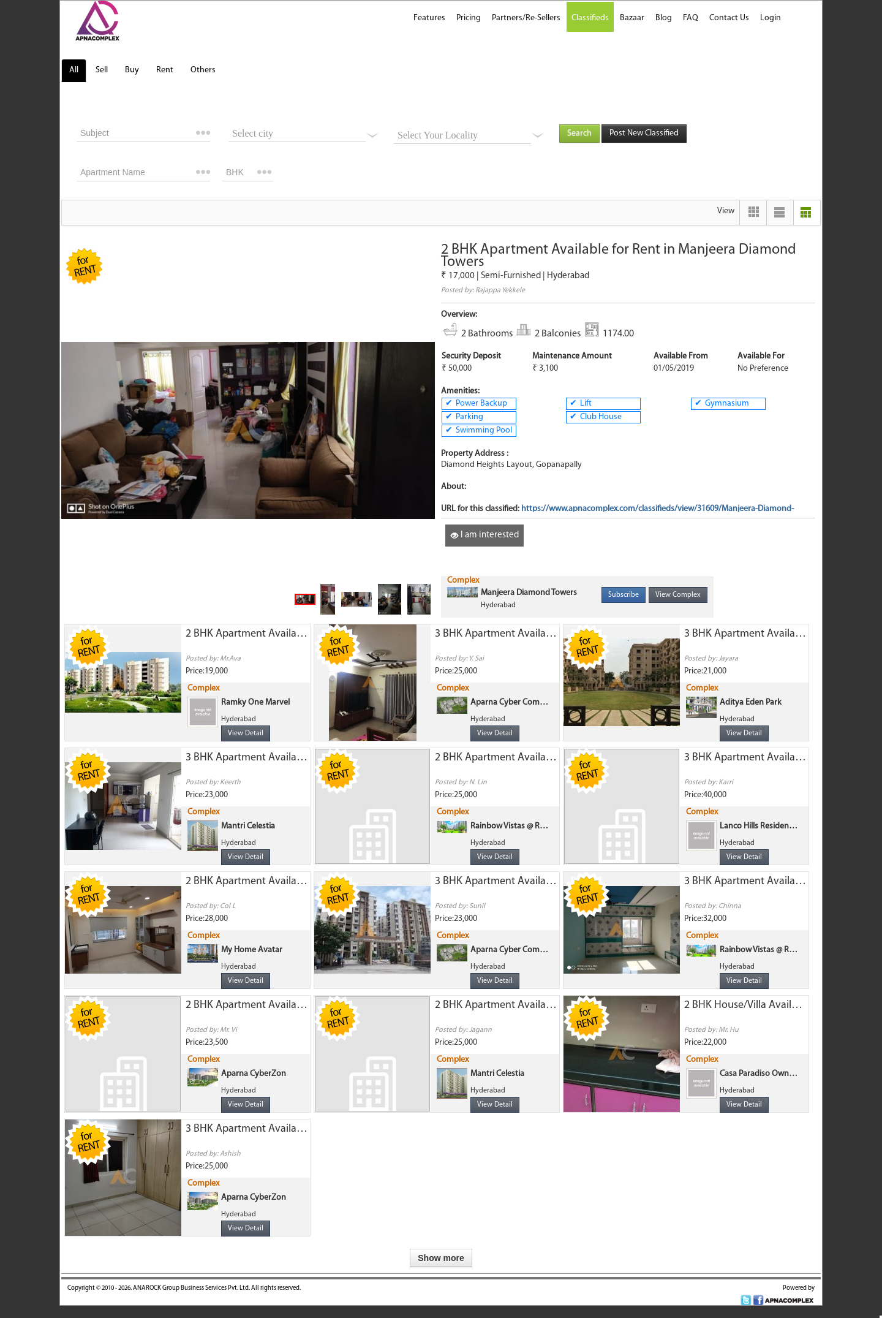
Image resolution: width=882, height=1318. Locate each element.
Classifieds (590, 18)
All (73, 70)
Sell (102, 70)
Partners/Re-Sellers (526, 18)
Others (203, 70)
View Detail (245, 733)
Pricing (468, 18)
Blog (663, 18)
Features (429, 18)
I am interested (484, 535)
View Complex (678, 595)
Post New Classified (644, 133)
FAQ (690, 18)
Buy (132, 70)
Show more (441, 1258)
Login (770, 18)
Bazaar (632, 18)
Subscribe (623, 595)
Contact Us (729, 18)
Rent (164, 70)
